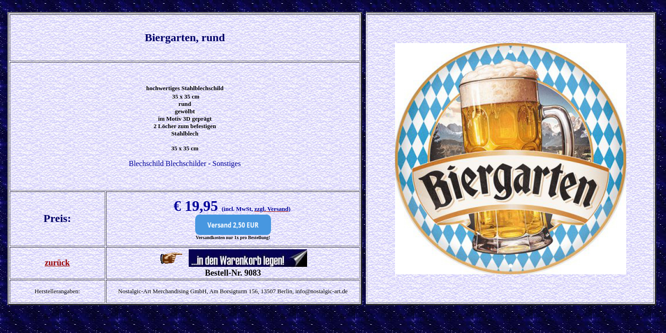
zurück (57, 262)
